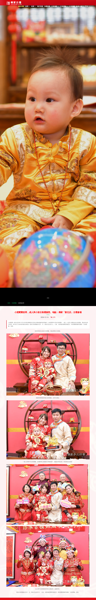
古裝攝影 (54, 6)
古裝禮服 (63, 6)
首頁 (9, 303)
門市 (86, 6)
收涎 (32, 6)
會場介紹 (79, 6)
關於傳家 (21, 6)
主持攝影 (72, 6)
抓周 (26, 6)
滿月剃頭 (40, 6)
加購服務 (47, 6)
